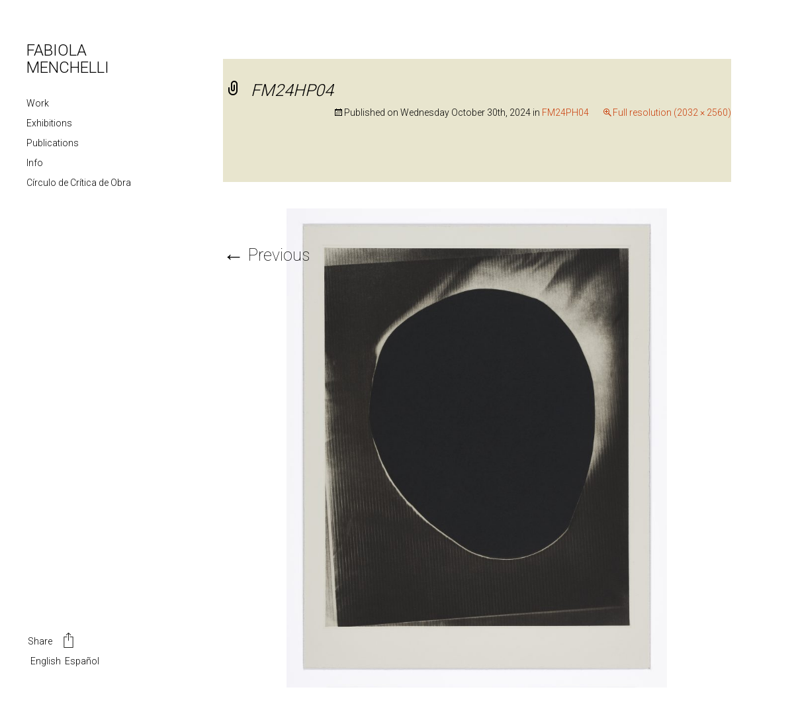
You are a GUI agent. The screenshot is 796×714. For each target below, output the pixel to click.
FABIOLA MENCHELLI (67, 59)
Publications (52, 143)
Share (52, 642)
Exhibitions (49, 123)
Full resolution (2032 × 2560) (672, 112)
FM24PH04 (565, 112)
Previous (266, 255)
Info (34, 162)
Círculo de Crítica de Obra (78, 182)
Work (37, 103)
